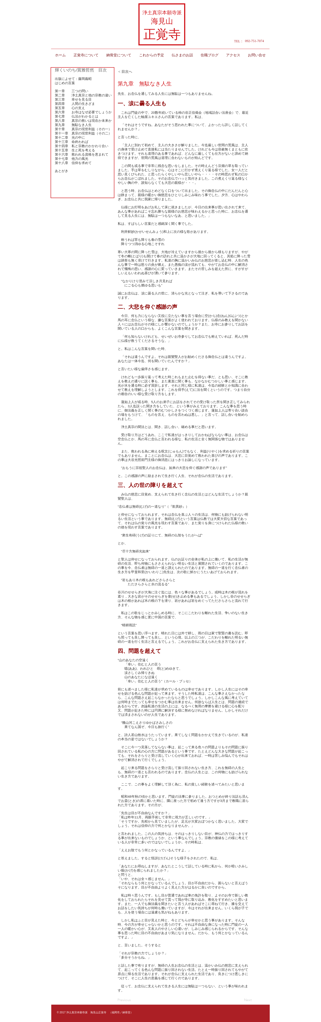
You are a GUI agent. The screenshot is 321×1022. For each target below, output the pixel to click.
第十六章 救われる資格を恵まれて (81, 154)
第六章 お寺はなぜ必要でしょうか (83, 112)
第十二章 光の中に (70, 137)
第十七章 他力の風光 (71, 158)
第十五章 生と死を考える (75, 150)
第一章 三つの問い (71, 91)
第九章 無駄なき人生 (73, 125)
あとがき (61, 171)
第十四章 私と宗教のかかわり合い (81, 146)
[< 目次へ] (133, 71)
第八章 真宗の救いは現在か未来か (83, 120)
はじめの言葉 (65, 83)
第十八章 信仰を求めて (73, 163)
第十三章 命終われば (71, 142)
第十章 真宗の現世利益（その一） (83, 129)
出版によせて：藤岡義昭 (73, 79)
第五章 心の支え (70, 108)
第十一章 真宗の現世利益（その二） (83, 133)
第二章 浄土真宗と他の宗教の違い (83, 95)
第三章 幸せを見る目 (73, 99)
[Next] (240, 1000)
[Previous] (132, 1000)
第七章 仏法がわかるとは (76, 116)
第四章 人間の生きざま (75, 103)
